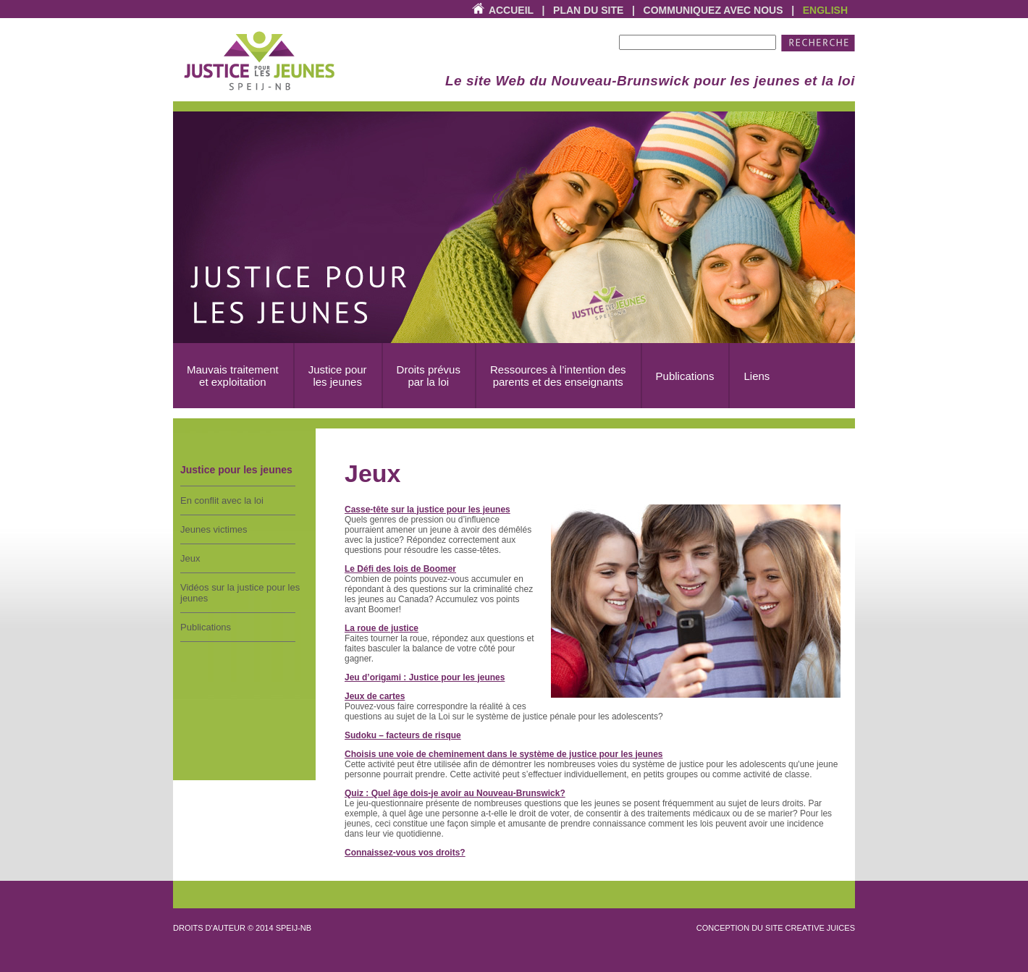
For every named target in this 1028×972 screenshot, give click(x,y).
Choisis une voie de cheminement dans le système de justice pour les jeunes (503, 754)
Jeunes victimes (213, 529)
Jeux (190, 558)
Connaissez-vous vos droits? (405, 853)
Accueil (511, 10)
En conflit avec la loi (222, 500)
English (825, 10)
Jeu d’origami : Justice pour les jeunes (425, 677)
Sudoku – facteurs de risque (403, 735)
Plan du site (588, 10)
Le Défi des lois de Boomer (400, 569)
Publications (205, 627)
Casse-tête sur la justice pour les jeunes (427, 509)
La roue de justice (381, 628)
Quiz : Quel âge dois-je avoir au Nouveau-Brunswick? (455, 793)
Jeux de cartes (375, 696)
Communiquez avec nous (713, 10)
